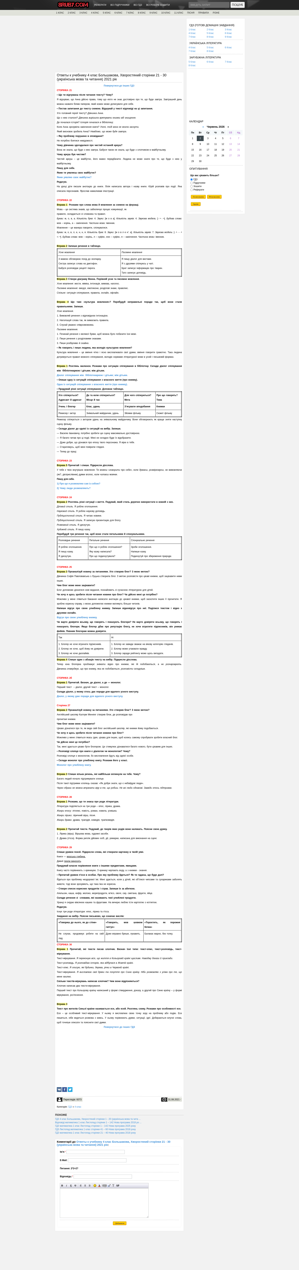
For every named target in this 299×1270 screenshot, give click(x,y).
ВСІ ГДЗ (138, 5)
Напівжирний (62, 1185)
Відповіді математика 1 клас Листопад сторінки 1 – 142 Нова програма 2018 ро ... (98, 1122)
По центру (85, 1185)
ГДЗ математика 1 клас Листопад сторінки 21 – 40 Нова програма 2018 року (95, 1132)
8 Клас (210, 37)
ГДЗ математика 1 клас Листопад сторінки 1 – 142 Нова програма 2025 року (95, 1126)
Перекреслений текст (75, 1185)
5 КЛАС (107, 12)
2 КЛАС (72, 12)
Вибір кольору (99, 1185)
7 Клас (192, 37)
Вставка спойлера (118, 1185)
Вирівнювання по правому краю (89, 1185)
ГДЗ (70, 1106)
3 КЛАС (83, 12)
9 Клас (228, 37)
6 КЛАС (118, 12)
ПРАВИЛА (203, 12)
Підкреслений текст (71, 1185)
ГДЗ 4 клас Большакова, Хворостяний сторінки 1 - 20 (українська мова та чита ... (98, 1119)
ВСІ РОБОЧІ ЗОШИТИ (158, 5)
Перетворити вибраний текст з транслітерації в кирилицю (113, 1185)
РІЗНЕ (216, 12)
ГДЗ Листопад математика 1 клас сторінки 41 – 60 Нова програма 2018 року (95, 1129)
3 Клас (228, 29)
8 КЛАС (142, 12)
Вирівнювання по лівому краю (81, 1185)
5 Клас (210, 33)
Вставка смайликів (95, 1185)
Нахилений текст (66, 1185)
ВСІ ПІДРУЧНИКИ (119, 5)
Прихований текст (104, 1185)
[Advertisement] (119, 45)
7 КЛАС (130, 12)
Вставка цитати (109, 1185)
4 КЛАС (95, 12)
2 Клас (210, 29)
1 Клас (192, 29)
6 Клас (228, 33)
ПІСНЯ (190, 12)
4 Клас (192, 33)
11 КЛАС (178, 12)
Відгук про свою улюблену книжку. (77, 617)
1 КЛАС (60, 12)
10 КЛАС (165, 12)
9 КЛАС (153, 12)
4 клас (78, 1106)
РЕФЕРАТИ (100, 5)
